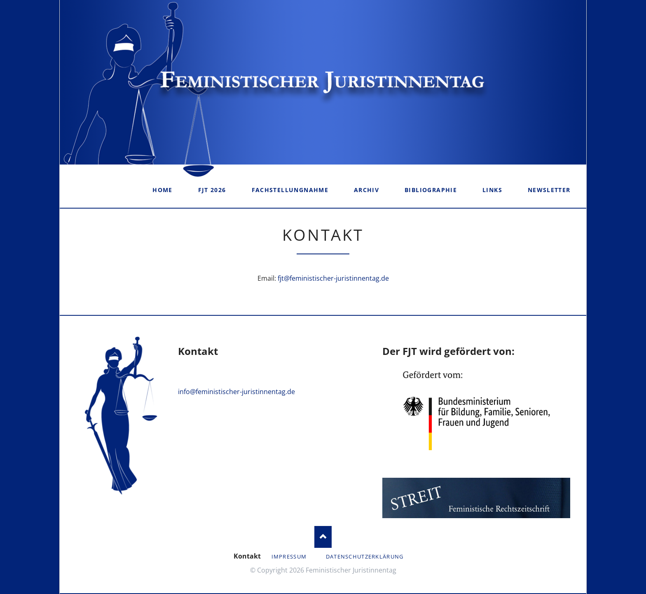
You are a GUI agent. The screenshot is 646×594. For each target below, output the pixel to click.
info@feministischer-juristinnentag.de (236, 391)
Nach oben (323, 537)
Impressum (289, 556)
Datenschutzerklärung (365, 556)
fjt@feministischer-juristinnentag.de (333, 278)
